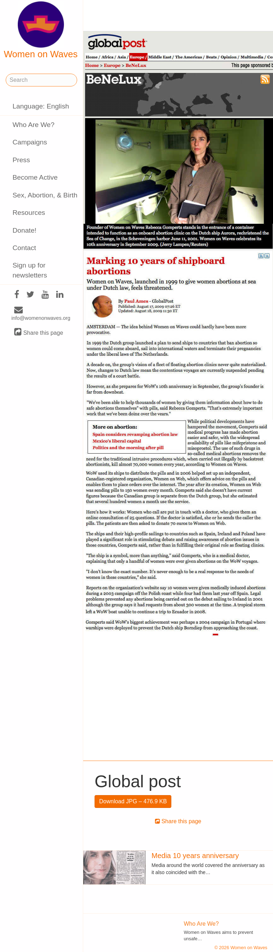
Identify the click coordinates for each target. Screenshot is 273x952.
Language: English (40, 106)
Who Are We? (33, 124)
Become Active (35, 177)
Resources (28, 212)
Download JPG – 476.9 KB (133, 801)
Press (21, 160)
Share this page (38, 332)
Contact (24, 248)
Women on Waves (41, 30)
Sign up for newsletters (29, 270)
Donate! (24, 230)
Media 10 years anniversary (195, 856)
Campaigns (29, 142)
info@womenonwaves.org (40, 314)
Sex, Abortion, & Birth (44, 195)
